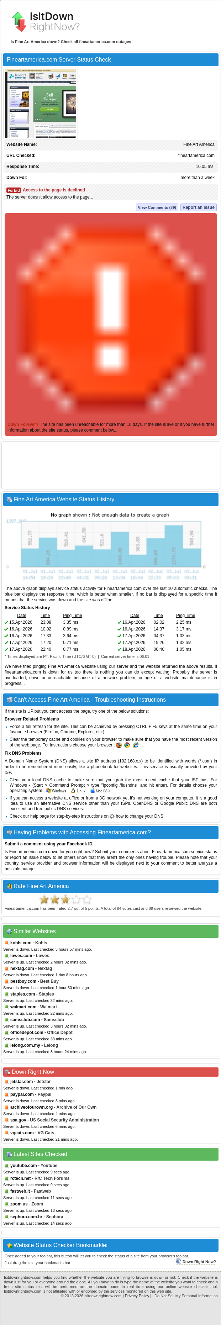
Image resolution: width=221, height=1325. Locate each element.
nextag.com (22, 968)
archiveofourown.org (31, 1107)
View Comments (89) (157, 207)
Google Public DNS (180, 803)
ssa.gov (18, 1120)
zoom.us (19, 1204)
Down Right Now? (196, 1262)
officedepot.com (26, 1032)
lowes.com (21, 955)
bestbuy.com (23, 981)
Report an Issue (199, 207)
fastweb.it (20, 1191)
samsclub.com (25, 1019)
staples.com (22, 994)
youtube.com (23, 1165)
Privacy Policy (137, 1296)
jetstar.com (21, 1081)
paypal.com (22, 1094)
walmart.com (23, 1006)
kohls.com (20, 942)
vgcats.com (22, 1132)
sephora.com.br (26, 1216)
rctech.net (20, 1178)
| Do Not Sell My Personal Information (185, 1296)
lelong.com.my (25, 1045)
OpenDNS (143, 803)
